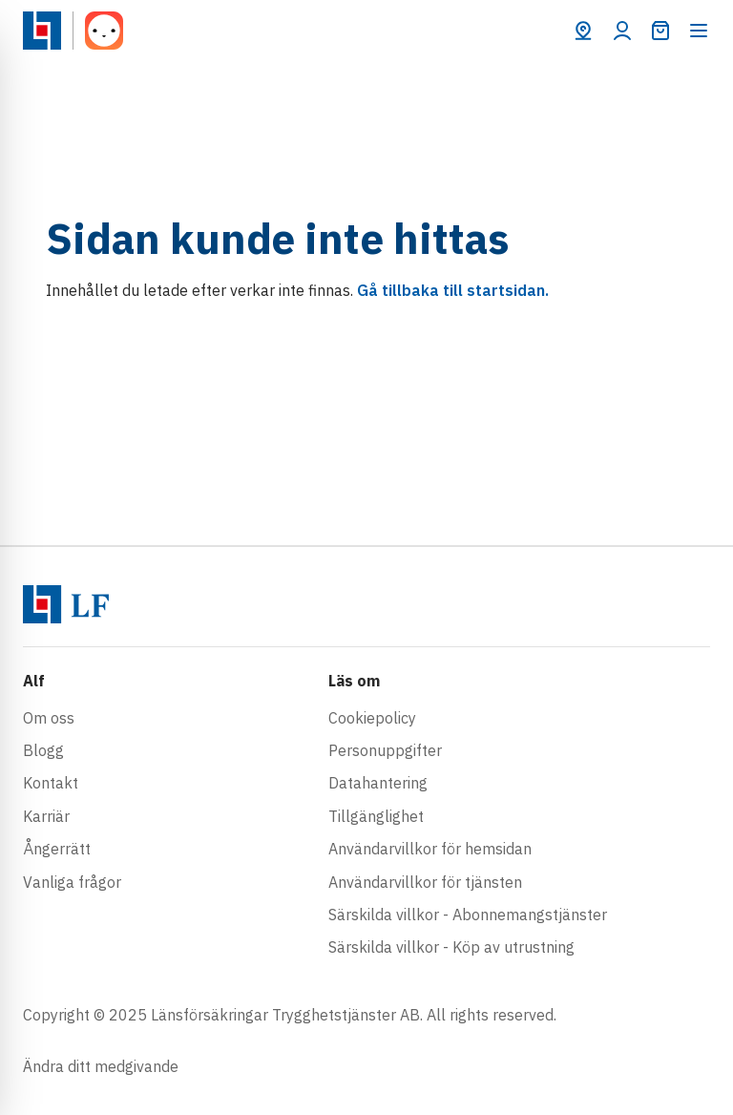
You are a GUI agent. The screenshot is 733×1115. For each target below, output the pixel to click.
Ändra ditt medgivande (100, 1066)
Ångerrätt (57, 848)
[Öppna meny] (698, 30)
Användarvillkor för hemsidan (430, 848)
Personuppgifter (385, 750)
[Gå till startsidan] (42, 30)
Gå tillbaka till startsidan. (453, 290)
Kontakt (50, 782)
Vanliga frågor (72, 882)
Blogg (43, 750)
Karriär (46, 816)
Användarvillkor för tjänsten (425, 882)
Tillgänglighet (376, 816)
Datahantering (378, 782)
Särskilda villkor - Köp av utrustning (451, 947)
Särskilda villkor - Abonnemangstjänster (467, 914)
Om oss (48, 717)
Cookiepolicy (372, 717)
